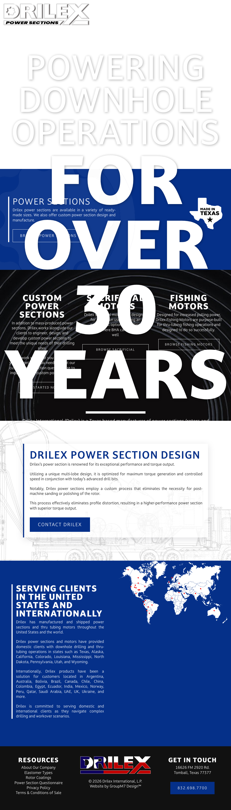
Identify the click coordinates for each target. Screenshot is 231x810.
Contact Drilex (60, 524)
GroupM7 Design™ (125, 786)
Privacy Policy (38, 787)
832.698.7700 (192, 787)
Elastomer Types (38, 772)
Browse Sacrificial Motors (115, 352)
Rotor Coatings (38, 777)
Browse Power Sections (48, 235)
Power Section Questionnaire (38, 782)
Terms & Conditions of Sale (38, 792)
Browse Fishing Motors (189, 344)
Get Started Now (42, 387)
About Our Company (38, 767)
